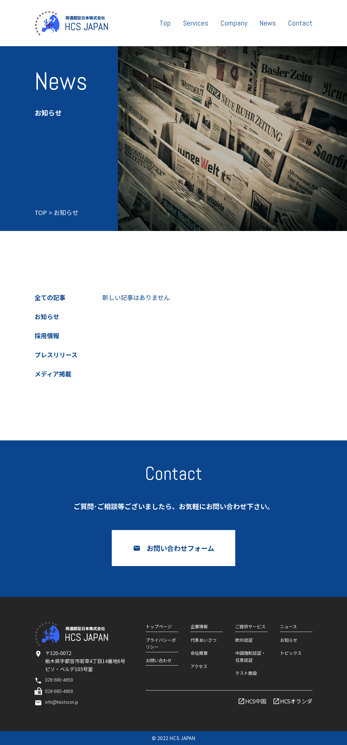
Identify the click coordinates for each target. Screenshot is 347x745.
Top (165, 23)
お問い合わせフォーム (180, 548)
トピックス (291, 653)
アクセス (198, 666)
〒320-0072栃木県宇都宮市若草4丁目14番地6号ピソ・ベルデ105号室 (85, 660)
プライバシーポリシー (161, 643)
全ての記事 (50, 298)
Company (233, 23)
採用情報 (47, 336)
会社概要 (199, 653)
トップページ (159, 626)
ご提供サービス (250, 626)
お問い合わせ (159, 660)
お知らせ (47, 317)
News (268, 23)
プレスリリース (56, 355)
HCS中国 (255, 701)
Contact (300, 23)
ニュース (288, 626)
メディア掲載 (53, 374)
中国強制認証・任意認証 (250, 656)
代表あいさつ (203, 640)
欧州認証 (244, 640)
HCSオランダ (296, 701)
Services (195, 23)
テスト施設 (246, 673)
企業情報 (199, 626)
